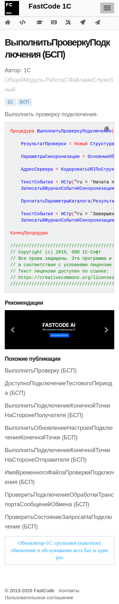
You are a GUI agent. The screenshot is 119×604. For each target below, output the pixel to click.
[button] (13, 329)
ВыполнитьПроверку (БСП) (40, 370)
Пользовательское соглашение (39, 597)
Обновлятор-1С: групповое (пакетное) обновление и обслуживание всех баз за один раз (59, 550)
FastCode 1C (50, 6)
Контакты (69, 590)
